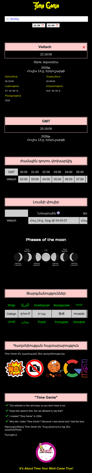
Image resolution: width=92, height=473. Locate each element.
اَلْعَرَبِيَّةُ (25, 305)
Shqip (11, 305)
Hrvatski (79, 313)
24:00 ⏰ (53, 25)
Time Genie (46, 6)
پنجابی (25, 322)
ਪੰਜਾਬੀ (11, 322)
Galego (11, 313)
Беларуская (61, 305)
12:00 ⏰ (39, 25)
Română (79, 322)
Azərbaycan (42, 305)
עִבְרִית (42, 313)
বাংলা (79, 305)
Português (61, 322)
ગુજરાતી (25, 313)
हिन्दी (61, 313)
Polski (42, 322)
